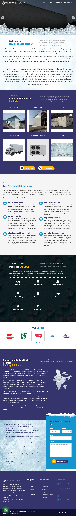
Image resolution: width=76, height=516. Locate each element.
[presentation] (2, 18)
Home (43, 3)
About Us (49, 3)
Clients (63, 3)
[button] (35, 33)
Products (57, 3)
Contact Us (70, 3)
